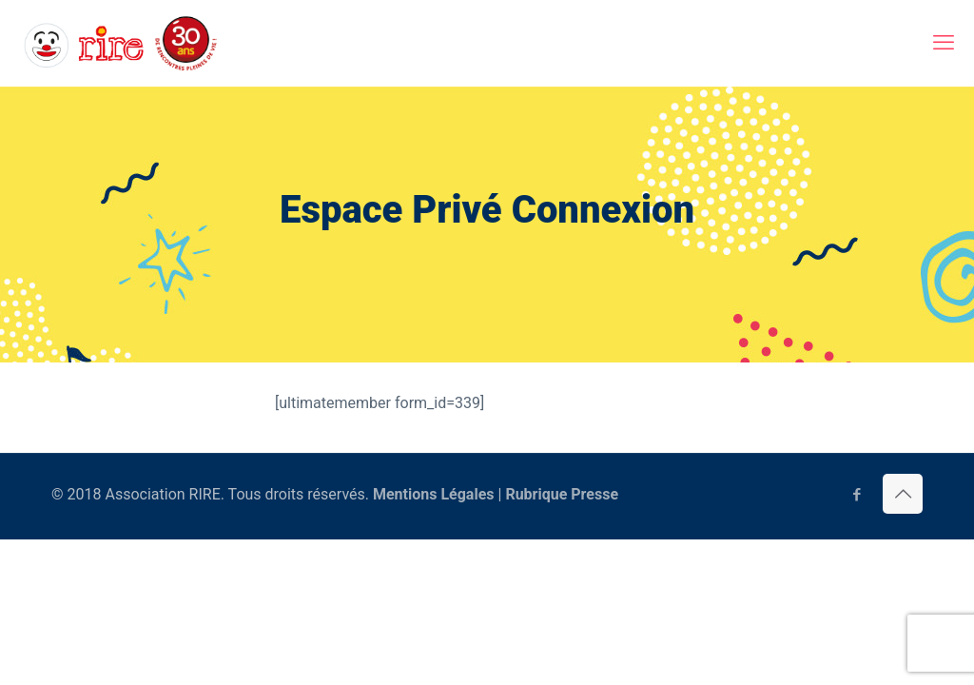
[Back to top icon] (903, 494)
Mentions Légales (434, 494)
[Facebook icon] (856, 494)
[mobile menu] (943, 43)
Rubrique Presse (561, 494)
